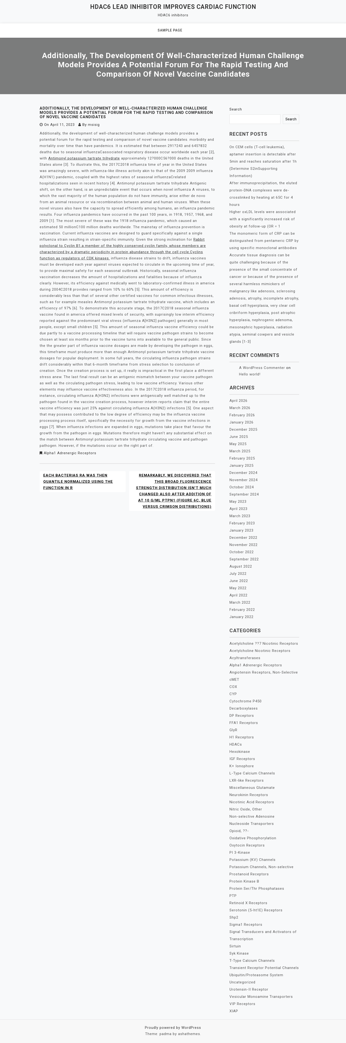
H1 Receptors (241, 737)
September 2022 (244, 559)
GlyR (233, 730)
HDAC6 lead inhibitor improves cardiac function (173, 6)
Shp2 (233, 917)
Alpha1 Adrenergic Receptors (70, 453)
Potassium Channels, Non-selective (261, 867)
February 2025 (242, 458)
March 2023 (239, 516)
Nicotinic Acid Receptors (251, 802)
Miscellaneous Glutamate (252, 787)
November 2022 (243, 545)
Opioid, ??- (239, 831)
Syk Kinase (239, 953)
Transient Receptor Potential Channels (264, 968)
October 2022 (241, 552)
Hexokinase (239, 751)
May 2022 (238, 588)
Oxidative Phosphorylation (252, 838)
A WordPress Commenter (262, 368)
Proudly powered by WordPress (173, 1027)
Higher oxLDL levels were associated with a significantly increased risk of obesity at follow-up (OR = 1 (262, 219)
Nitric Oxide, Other (245, 809)
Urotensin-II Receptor (248, 989)
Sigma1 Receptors (245, 924)
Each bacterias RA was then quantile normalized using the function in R (78, 481)
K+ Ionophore (241, 766)
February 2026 (242, 415)
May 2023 (238, 501)
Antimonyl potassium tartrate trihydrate (84, 158)
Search (235, 109)
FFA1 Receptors (243, 723)
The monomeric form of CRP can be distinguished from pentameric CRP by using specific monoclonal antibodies (264, 240)
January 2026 (241, 422)
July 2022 (238, 573)
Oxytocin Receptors (247, 845)
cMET (234, 679)
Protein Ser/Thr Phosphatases (256, 888)
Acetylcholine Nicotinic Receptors (259, 651)
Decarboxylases (243, 708)
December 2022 (243, 537)
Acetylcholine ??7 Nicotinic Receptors (263, 643)
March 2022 (239, 602)
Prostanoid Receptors (249, 874)
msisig (94, 125)
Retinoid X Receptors (248, 903)
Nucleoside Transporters (251, 824)
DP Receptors (241, 715)
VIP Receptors (242, 1004)
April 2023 (238, 509)
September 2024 (244, 494)
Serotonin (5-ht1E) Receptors (256, 910)
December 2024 (243, 473)
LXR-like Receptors (246, 780)
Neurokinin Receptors (248, 795)
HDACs (235, 744)
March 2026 (239, 408)
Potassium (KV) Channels (252, 860)
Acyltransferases (244, 658)
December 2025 (243, 429)
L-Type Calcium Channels (252, 773)
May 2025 (238, 444)
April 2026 (238, 401)
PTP (233, 896)
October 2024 (241, 487)
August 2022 (240, 566)
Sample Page (170, 30)
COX (233, 687)
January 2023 (241, 530)
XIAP (233, 1011)
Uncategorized (242, 982)
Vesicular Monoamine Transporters (261, 996)
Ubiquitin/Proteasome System (256, 975)
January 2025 (241, 465)
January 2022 (241, 617)
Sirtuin (235, 946)
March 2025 (239, 451)
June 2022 (238, 581)
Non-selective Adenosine (252, 816)
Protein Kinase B (244, 881)
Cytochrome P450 (245, 701)
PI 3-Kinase (239, 852)
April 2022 (238, 595)
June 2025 (238, 437)
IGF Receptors (242, 759)
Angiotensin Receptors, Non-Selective (263, 672)
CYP (233, 694)
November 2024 (243, 480)
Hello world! (249, 374)
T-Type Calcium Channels (252, 960)
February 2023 (242, 523)
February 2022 (242, 609)
